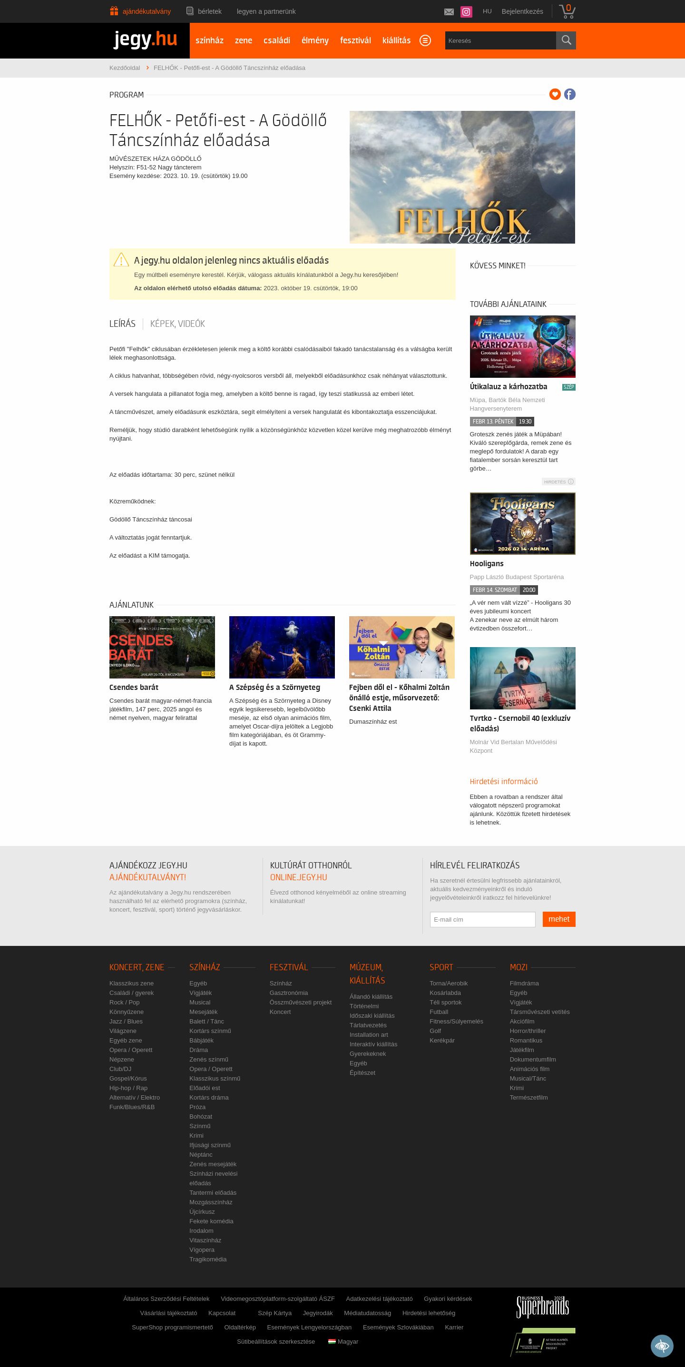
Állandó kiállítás (371, 996)
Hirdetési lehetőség (428, 1313)
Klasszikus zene (131, 983)
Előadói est (204, 1088)
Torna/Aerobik (449, 983)
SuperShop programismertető (172, 1327)
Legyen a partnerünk (266, 11)
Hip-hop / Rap (128, 1088)
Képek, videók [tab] (177, 324)
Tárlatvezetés (368, 1025)
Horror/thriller (528, 1030)
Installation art (369, 1034)
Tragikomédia (207, 1259)
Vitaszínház (205, 1240)
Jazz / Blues (126, 1021)
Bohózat (200, 1116)
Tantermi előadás (212, 1192)
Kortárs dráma (208, 1097)
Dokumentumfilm (533, 1059)
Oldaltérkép (239, 1327)
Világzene (123, 1030)
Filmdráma (524, 983)
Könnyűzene (126, 1011)
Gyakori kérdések (448, 1298)
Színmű (199, 1126)
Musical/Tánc (528, 1078)
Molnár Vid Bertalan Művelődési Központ (513, 746)
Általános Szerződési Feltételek (166, 1298)
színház (210, 41)
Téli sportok (445, 1002)
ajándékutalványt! (147, 878)
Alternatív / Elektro (134, 1097)
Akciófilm (522, 1021)
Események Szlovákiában (398, 1327)
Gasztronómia (289, 992)
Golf (435, 1030)
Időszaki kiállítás (372, 1015)
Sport (441, 968)
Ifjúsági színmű (210, 1145)
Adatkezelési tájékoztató (379, 1298)
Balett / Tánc (206, 1021)
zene (243, 41)
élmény (315, 41)
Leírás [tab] (122, 324)
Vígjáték (200, 992)
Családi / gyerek (131, 992)
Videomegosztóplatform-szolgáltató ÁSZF (278, 1298)
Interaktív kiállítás (373, 1044)
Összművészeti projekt (301, 1002)
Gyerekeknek (368, 1053)
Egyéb (198, 983)
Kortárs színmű (210, 1030)
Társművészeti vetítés (540, 1011)
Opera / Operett (130, 1049)
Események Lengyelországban (309, 1327)
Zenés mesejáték (212, 1164)
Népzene (121, 1059)
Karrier (454, 1327)
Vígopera (202, 1249)
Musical (199, 1002)
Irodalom (201, 1230)
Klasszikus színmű (214, 1078)
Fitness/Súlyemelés (456, 1021)
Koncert (280, 1011)
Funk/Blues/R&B (132, 1107)
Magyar (343, 1341)
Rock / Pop (124, 1002)
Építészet (362, 1072)
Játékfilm (522, 1049)
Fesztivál (289, 968)
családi (277, 41)
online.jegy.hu (298, 878)
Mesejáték (203, 1011)
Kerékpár (442, 1040)
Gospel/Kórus (128, 1078)
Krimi (196, 1135)
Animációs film (530, 1068)
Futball (439, 1011)
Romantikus (526, 1040)
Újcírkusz (202, 1211)
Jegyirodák (318, 1313)
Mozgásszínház (210, 1202)
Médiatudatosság (367, 1313)
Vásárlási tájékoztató (168, 1313)
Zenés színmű (208, 1059)
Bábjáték (201, 1040)
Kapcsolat (221, 1313)
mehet (559, 919)
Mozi (519, 968)
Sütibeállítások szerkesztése (276, 1341)
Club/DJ (120, 1068)
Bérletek (210, 11)
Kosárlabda (445, 992)
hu (487, 11)
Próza (197, 1107)
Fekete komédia (211, 1221)
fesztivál (355, 41)
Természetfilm (529, 1097)
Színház (204, 968)
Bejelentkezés (522, 11)
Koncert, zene (137, 968)
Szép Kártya (275, 1313)
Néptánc (200, 1154)
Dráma (198, 1049)
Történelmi (364, 1006)
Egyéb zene (125, 1040)
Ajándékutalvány (147, 11)
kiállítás (396, 41)
